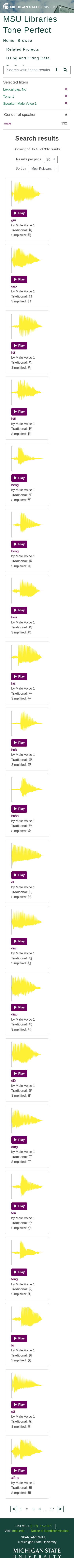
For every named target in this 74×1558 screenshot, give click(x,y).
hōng (15, 551)
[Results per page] (51, 159)
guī (13, 220)
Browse (25, 40)
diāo (14, 1014)
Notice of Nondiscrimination (50, 1531)
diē (13, 1081)
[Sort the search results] (43, 168)
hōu (14, 617)
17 (52, 1509)
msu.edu (18, 1531)
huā (14, 750)
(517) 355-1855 (41, 1526)
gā (13, 1412)
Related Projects (22, 49)
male (7, 123)
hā (13, 353)
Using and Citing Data (28, 58)
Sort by (21, 168)
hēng (15, 485)
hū (13, 683)
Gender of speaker (20, 115)
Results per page (28, 159)
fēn (13, 1213)
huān (15, 816)
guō (14, 286)
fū (12, 1345)
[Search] (28, 70)
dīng (14, 1147)
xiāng (15, 1478)
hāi (13, 419)
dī (12, 882)
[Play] (19, 213)
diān (14, 948)
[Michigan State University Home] (32, 6)
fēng (14, 1279)
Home (9, 40)
